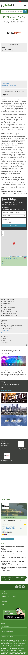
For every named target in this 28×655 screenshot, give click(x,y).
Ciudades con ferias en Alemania (9, 596)
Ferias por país (4, 593)
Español (24, 1)
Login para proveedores (7, 636)
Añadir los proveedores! (7, 538)
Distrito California (7, 580)
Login (2, 1)
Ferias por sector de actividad (8, 591)
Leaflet (11, 256)
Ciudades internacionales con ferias (10, 599)
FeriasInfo (8, 5)
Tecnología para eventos (8, 527)
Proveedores (4, 601)
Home (3, 577)
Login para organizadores (7, 634)
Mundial (10, 577)
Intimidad (3, 623)
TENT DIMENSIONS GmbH (11, 520)
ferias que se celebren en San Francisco (13, 264)
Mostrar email (5, 83)
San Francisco (19, 580)
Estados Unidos (20, 577)
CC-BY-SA (25, 256)
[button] (14, 243)
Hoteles (3, 604)
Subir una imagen (6, 390)
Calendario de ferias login (7, 631)
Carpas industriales (7, 530)
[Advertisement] (14, 281)
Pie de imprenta (5, 626)
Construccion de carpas (8, 526)
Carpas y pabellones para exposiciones (12, 528)
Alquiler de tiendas (7, 531)
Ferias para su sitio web (7, 628)
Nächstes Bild (26, 509)
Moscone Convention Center (10, 258)
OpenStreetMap (18, 256)
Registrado (7, 1)
